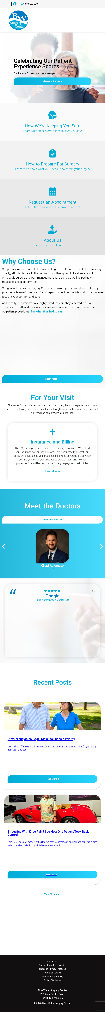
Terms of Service (52, 973)
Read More (51, 779)
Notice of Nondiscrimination (52, 965)
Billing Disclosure (52, 980)
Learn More (51, 379)
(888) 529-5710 (29, 4)
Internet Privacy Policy (52, 976)
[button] (8, 4)
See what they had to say (46, 311)
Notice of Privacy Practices (52, 969)
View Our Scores (51, 81)
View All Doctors (51, 519)
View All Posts (51, 894)
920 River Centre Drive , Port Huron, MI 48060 (52, 994)
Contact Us (52, 961)
